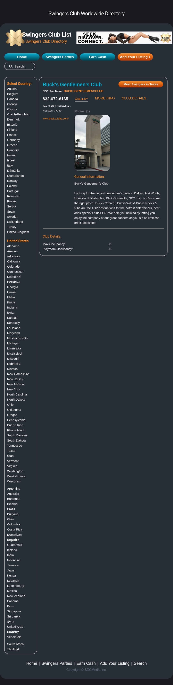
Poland (12, 186)
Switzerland (15, 221)
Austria (12, 88)
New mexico (15, 384)
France (12, 134)
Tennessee (14, 445)
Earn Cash (97, 57)
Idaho (11, 297)
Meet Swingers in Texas (141, 84)
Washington (15, 471)
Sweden (12, 216)
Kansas (12, 317)
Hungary (13, 150)
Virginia (12, 466)
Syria (10, 621)
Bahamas (13, 498)
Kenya (11, 575)
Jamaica (13, 565)
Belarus (12, 504)
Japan (11, 570)
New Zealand (16, 596)
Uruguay (13, 631)
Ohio (10, 404)
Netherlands (15, 175)
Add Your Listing (115, 663)
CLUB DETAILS (134, 98)
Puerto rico (15, 425)
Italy (10, 165)
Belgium (12, 94)
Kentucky (13, 322)
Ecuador (13, 539)
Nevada (12, 369)
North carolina (17, 394)
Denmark (13, 119)
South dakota (16, 440)
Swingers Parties (60, 57)
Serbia (11, 206)
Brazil (11, 509)
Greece (12, 145)
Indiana (12, 307)
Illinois (11, 302)
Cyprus (12, 109)
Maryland (13, 333)
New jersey (15, 379)
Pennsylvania (16, 420)
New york (13, 389)
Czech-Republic (18, 114)
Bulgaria (12, 514)
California (13, 261)
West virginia (16, 476)
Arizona (12, 251)
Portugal (13, 191)
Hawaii (11, 292)
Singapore (14, 611)
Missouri (13, 358)
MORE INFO (105, 98)
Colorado (13, 266)
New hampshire (18, 374)
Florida (12, 282)
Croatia (12, 104)
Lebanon (13, 580)
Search (140, 663)
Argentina (13, 488)
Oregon (12, 415)
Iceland (12, 550)
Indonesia (13, 560)
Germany (13, 140)
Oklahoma (14, 409)
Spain (11, 211)
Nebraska (13, 363)
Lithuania (13, 170)
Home (22, 57)
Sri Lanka (13, 616)
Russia (12, 201)
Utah (10, 455)
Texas (11, 450)
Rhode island (16, 430)
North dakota (16, 399)
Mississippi (14, 353)
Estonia (12, 124)
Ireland (12, 155)
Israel (11, 160)
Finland (12, 129)
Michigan (13, 343)
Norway (12, 181)
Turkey (11, 227)
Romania (13, 196)
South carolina (17, 435)
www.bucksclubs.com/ (56, 118)
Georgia (12, 287)
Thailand (13, 649)
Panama (13, 601)
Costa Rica (14, 529)
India (10, 555)
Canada (12, 99)
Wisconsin (14, 481)
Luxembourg (15, 585)
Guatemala (14, 544)
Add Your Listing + (135, 57)
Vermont (13, 461)
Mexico (12, 591)
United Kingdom (18, 232)
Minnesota (14, 348)
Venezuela (14, 637)
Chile (10, 519)
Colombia (13, 524)
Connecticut (15, 271)
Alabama (13, 246)
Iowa (10, 312)
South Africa (15, 644)
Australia (13, 493)
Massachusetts (17, 338)
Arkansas (13, 256)
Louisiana (13, 328)
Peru (10, 606)
